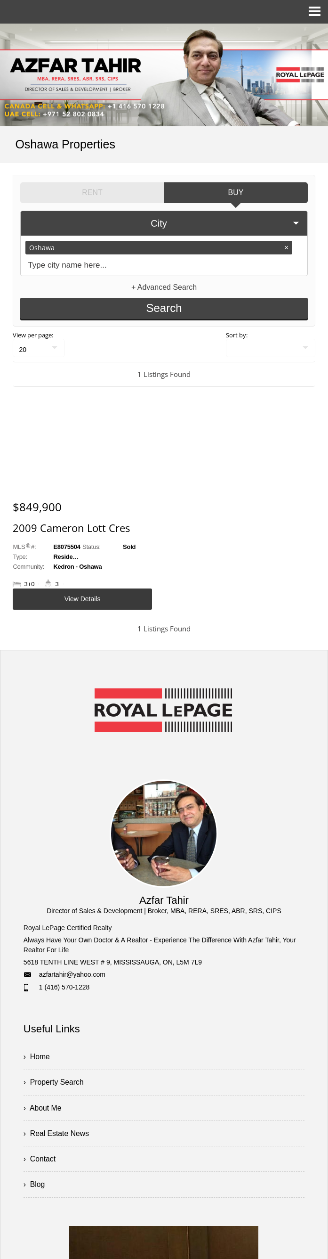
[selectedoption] (164, 223)
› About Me (43, 1108)
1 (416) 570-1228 (64, 987)
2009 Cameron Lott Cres (71, 527)
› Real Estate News (57, 1134)
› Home (37, 1057)
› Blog (34, 1186)
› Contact (40, 1160)
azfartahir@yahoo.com (72, 974)
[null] (38, 347)
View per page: (33, 334)
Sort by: (237, 334)
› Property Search (54, 1083)
